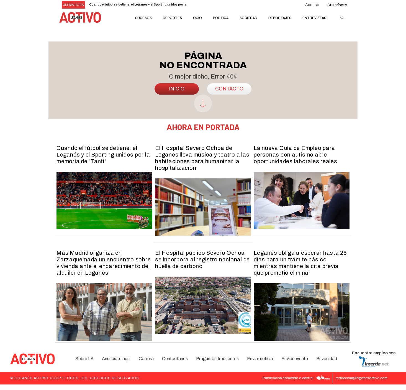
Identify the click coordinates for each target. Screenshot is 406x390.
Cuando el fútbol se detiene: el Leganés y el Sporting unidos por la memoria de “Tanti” (103, 161)
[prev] (202, 4)
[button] (342, 17)
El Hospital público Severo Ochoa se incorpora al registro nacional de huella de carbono (202, 266)
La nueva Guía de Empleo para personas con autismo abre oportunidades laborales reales (295, 161)
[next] (210, 4)
